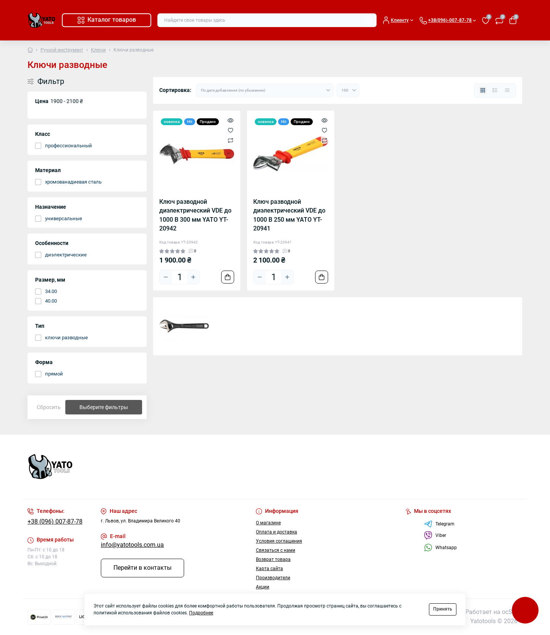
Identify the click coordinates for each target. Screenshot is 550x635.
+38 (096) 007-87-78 (55, 521)
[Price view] (507, 90)
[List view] (495, 90)
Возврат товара (273, 559)
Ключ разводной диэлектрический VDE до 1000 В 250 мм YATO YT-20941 (289, 215)
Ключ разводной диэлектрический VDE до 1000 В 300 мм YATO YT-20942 (195, 215)
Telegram (439, 524)
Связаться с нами (275, 550)
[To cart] (227, 277)
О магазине (268, 522)
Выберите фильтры (103, 407)
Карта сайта (269, 568)
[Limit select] (347, 90)
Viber (435, 535)
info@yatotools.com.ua (132, 545)
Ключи (98, 50)
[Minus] (166, 277)
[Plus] (193, 277)
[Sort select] (264, 90)
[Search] (370, 20)
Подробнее (201, 613)
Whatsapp (440, 547)
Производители (273, 577)
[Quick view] (230, 120)
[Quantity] (179, 277)
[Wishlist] (230, 130)
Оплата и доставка (276, 532)
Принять (442, 609)
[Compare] (230, 140)
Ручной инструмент (61, 50)
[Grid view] (483, 90)
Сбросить (49, 407)
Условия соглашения (279, 541)
